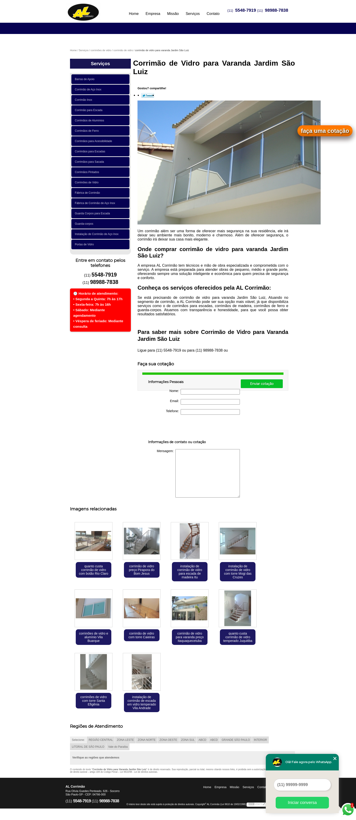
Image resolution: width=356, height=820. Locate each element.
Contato (213, 14)
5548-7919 (245, 10)
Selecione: (78, 740)
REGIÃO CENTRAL (101, 740)
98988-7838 (276, 10)
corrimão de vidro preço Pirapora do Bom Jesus (141, 569)
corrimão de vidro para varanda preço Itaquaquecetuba (190, 637)
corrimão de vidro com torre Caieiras (142, 635)
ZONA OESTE (168, 740)
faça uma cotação (325, 131)
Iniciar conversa (302, 802)
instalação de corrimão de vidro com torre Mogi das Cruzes (238, 571)
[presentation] (177, 428)
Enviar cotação (262, 384)
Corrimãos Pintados (88, 172)
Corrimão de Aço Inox (89, 89)
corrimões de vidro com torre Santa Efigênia (93, 700)
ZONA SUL (188, 740)
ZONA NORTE (147, 740)
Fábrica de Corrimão (88, 192)
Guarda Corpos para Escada (93, 213)
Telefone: (203, 412)
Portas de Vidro (85, 244)
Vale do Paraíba (118, 746)
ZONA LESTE (125, 740)
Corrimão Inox (84, 99)
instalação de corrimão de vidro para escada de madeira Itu (189, 571)
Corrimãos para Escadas (91, 151)
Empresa (153, 14)
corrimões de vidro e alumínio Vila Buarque (93, 637)
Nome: (204, 392)
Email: (205, 402)
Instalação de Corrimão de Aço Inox (97, 234)
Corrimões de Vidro (87, 182)
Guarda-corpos (85, 223)
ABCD (202, 740)
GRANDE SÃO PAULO (236, 740)
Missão (173, 14)
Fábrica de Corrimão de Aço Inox (96, 203)
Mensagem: (198, 473)
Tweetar (147, 95)
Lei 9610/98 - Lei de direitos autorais (138, 772)
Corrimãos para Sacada (90, 161)
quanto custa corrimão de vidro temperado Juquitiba (237, 637)
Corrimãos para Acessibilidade (94, 141)
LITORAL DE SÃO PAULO (88, 746)
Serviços (193, 14)
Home (134, 14)
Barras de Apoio (85, 79)
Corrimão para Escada (89, 110)
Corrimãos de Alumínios (90, 120)
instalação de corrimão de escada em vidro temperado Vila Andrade (141, 702)
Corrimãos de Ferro (87, 130)
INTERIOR (260, 740)
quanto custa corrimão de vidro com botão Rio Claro (93, 569)
